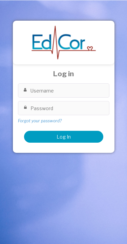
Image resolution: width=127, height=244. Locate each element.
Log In (64, 137)
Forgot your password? (40, 120)
